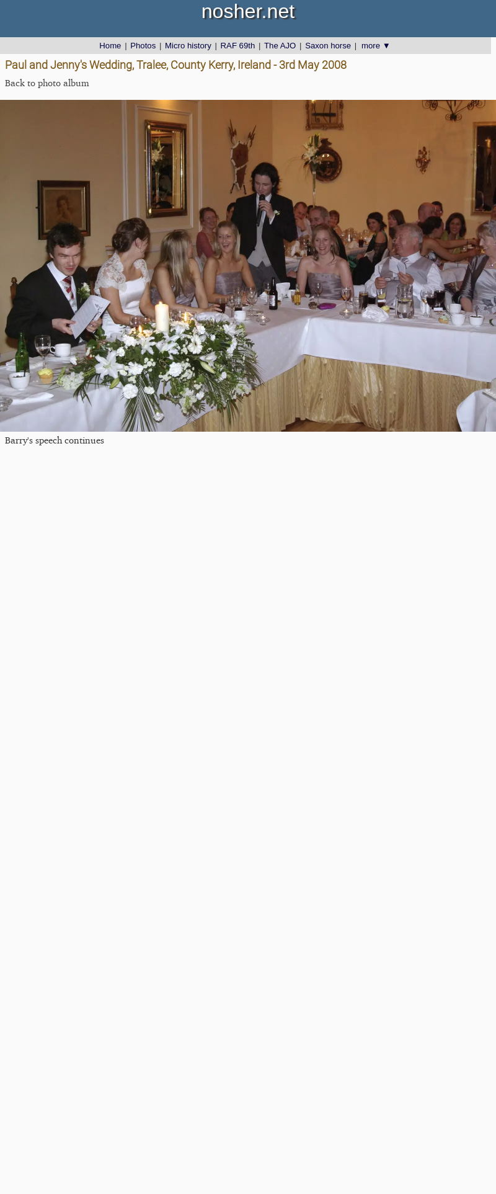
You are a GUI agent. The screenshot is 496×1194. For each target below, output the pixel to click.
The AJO (280, 45)
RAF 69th (238, 45)
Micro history (188, 45)
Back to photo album (47, 83)
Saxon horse (328, 45)
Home (110, 45)
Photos (143, 45)
